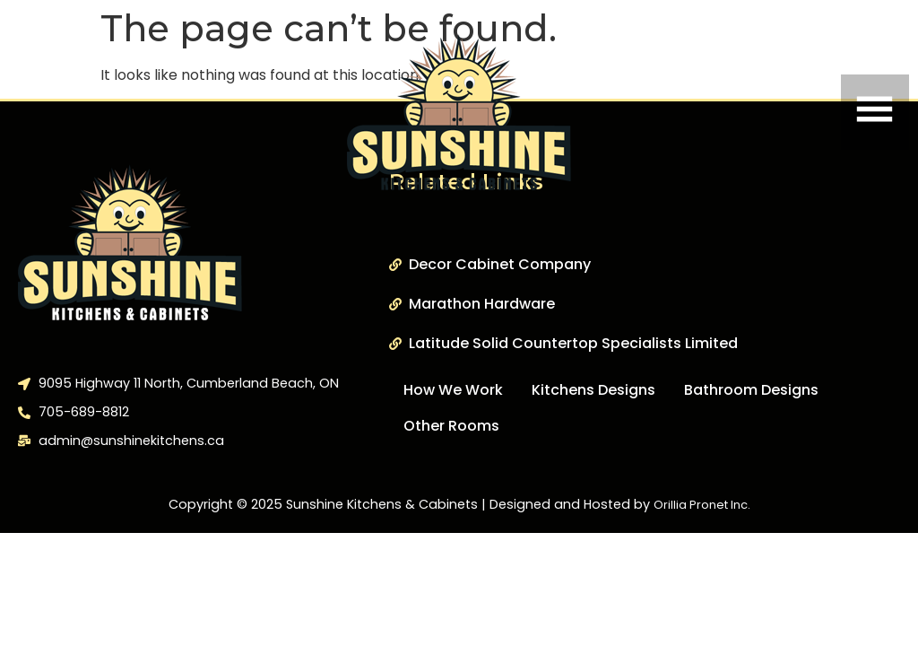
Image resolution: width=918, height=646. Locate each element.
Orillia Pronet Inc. (702, 504)
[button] (765, 112)
